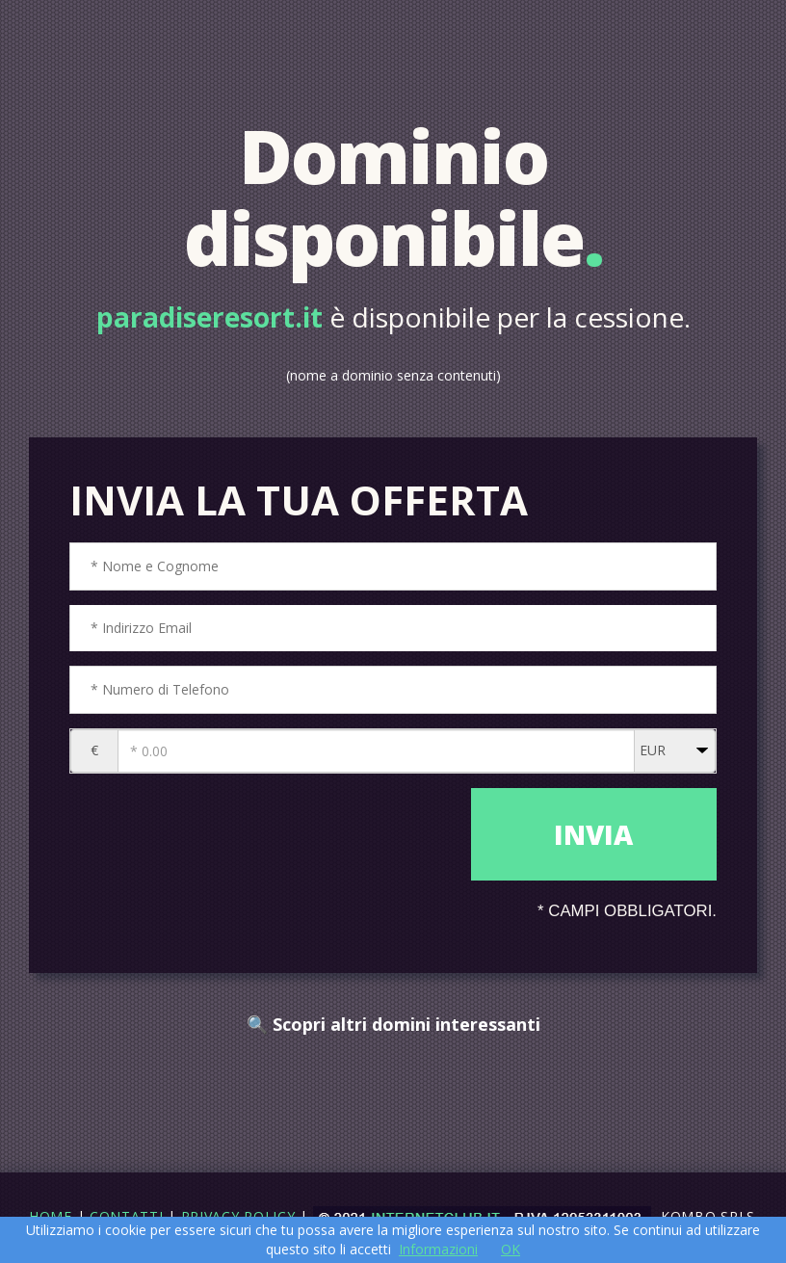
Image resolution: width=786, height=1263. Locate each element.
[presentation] (265, 838)
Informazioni (438, 1249)
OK (510, 1249)
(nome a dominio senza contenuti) (393, 375)
